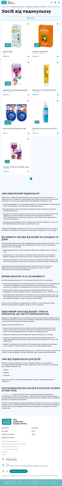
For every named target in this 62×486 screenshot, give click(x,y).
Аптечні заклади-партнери (10, 449)
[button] (28, 24)
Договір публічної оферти (9, 446)
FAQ (33, 434)
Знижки (35, 428)
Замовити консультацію (18, 471)
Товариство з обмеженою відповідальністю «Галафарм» (19, 475)
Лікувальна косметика (17, 6)
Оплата (4, 454)
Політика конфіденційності (10, 441)
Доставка (5, 452)
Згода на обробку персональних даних (13, 444)
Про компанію (8, 434)
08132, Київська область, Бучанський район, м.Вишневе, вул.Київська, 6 (27, 465)
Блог (34, 431)
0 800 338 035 (11, 460)
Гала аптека (5, 6)
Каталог (5, 428)
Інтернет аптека (8, 394)
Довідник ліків (8, 437)
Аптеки (5, 431)
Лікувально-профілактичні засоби (36, 6)
